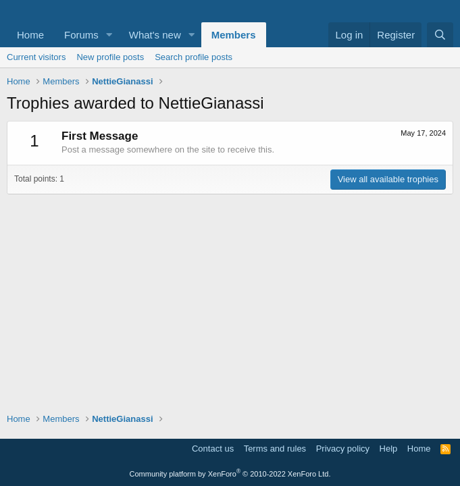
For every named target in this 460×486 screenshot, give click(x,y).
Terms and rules (275, 448)
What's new (155, 34)
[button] (109, 34)
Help (389, 448)
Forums (81, 34)
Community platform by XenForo (230, 474)
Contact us (213, 448)
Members (233, 34)
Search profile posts (193, 57)
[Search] (440, 34)
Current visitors (36, 57)
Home (30, 34)
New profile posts (110, 57)
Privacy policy (342, 448)
